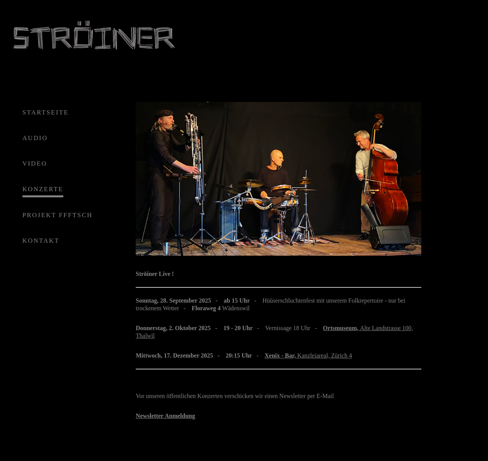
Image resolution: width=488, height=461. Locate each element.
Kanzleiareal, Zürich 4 (308, 355)
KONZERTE (43, 189)
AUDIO (35, 138)
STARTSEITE (45, 112)
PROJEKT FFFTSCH (57, 215)
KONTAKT (40, 240)
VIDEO (34, 164)
